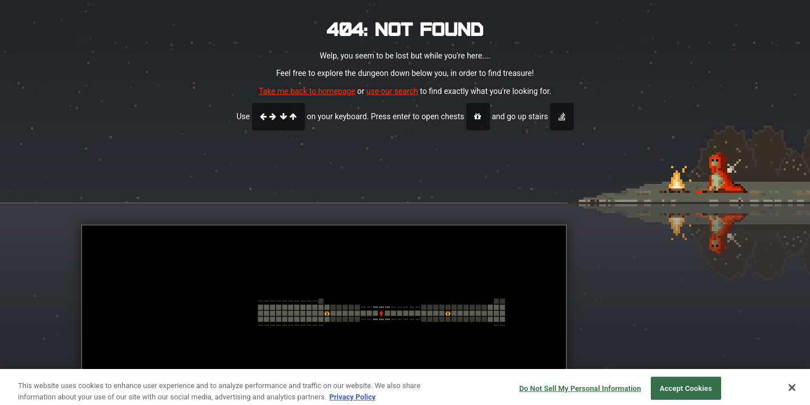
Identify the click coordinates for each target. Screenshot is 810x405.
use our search (392, 91)
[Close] (792, 391)
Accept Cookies (686, 392)
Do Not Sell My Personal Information (580, 392)
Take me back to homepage (307, 91)
